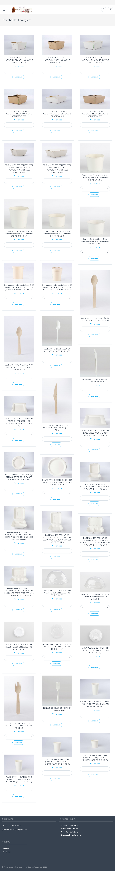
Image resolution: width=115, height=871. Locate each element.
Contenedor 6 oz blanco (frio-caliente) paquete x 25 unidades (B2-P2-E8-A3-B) (57, 233)
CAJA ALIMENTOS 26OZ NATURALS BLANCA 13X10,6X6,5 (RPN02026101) (19, 60)
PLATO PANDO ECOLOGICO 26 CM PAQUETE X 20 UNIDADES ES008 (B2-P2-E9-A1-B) (57, 482)
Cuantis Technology (35, 867)
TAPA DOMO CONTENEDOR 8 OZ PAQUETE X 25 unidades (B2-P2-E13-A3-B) (95, 596)
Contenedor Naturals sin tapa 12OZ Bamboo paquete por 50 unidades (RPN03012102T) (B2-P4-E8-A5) (19, 287)
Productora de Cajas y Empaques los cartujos (69, 826)
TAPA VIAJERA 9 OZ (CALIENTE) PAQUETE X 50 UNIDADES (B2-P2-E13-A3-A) (95, 650)
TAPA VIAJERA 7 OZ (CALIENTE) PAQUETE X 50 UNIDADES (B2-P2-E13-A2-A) (19, 646)
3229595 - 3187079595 (11, 825)
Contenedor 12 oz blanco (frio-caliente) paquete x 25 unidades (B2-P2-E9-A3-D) (95, 177)
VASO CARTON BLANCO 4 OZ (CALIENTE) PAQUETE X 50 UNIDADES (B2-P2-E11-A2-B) (95, 757)
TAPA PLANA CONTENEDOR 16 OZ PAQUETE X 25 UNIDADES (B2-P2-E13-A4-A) (57, 646)
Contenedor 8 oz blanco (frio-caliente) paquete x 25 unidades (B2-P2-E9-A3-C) (95, 241)
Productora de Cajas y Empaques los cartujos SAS (71, 833)
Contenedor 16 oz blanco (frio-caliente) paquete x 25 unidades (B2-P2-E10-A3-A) (19, 233)
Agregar (18, 77)
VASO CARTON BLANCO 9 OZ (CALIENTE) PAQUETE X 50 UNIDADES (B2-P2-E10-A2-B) (19, 779)
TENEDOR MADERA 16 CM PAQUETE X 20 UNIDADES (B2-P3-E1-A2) (19, 725)
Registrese (7, 852)
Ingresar (6, 848)
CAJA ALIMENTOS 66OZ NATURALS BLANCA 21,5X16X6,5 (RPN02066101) (57, 113)
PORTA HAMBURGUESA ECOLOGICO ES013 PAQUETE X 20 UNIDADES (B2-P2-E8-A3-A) (95, 486)
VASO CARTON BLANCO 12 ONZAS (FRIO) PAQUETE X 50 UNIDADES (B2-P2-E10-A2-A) (95, 704)
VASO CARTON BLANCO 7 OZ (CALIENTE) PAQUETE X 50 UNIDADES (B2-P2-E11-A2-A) (57, 761)
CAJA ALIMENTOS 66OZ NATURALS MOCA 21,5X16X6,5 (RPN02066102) (95, 113)
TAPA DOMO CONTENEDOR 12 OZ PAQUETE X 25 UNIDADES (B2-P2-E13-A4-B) (57, 592)
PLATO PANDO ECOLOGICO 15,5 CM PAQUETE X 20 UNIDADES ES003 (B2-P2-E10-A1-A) (19, 477)
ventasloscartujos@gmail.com (14, 829)
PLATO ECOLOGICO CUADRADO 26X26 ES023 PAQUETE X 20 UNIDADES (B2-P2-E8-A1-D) (95, 432)
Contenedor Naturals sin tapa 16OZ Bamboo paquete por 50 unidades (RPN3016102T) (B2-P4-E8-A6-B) (57, 287)
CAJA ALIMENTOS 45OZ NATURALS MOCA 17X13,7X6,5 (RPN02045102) (19, 113)
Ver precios (19, 66)
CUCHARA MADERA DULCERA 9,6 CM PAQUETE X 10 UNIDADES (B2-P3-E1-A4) (19, 367)
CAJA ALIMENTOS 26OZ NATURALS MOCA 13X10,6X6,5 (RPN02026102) (57, 60)
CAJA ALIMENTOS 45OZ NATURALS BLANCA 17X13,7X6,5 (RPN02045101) (95, 60)
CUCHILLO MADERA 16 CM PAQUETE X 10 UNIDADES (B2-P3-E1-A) (57, 427)
